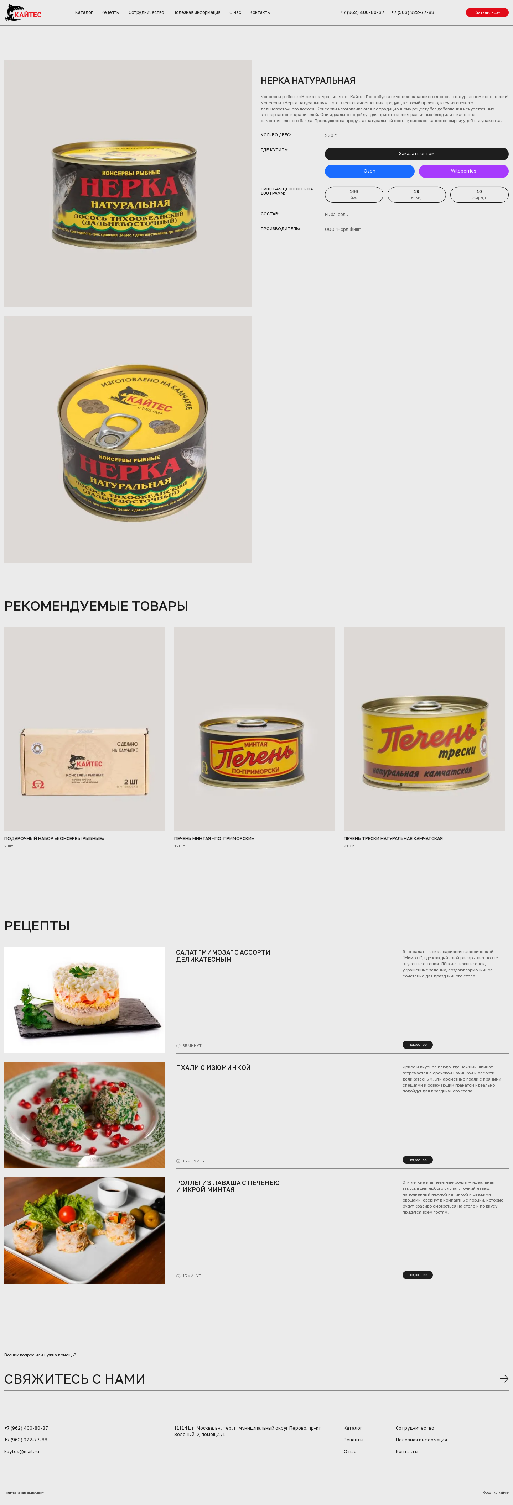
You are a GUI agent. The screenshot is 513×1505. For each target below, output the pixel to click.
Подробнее (418, 1044)
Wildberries (463, 171)
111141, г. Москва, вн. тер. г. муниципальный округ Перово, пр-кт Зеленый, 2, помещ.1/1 (247, 1431)
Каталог (84, 12)
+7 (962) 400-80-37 (362, 12)
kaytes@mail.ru (21, 1451)
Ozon (369, 171)
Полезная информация (197, 12)
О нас (235, 12)
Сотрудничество (146, 12)
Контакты (260, 12)
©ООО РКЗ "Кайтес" (496, 1492)
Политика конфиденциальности (24, 1492)
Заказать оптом (417, 153)
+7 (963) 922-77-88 (412, 12)
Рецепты (111, 12)
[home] (22, 12)
